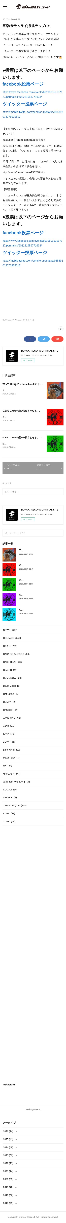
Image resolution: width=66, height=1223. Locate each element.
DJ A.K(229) (16, 320)
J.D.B (8, 726)
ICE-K (9, 814)
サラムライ (11, 774)
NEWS (10, 630)
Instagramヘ (33, 1110)
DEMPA (9, 702)
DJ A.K (10, 646)
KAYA (9, 734)
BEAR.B (10, 670)
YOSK (9, 822)
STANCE (10, 798)
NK (7, 766)
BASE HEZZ (12, 662)
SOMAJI (10, 790)
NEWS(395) (7, 320)
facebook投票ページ (23, 84)
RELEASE (12, 638)
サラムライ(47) (28, 320)
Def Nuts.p (10, 694)
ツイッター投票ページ (25, 103)
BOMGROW (12, 678)
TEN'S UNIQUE (14, 806)
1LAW (9, 742)
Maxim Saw (11, 758)
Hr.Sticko (10, 710)
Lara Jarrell (11, 750)
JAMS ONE (12, 718)
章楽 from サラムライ (16, 782)
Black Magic (11, 686)
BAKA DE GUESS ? (16, 654)
